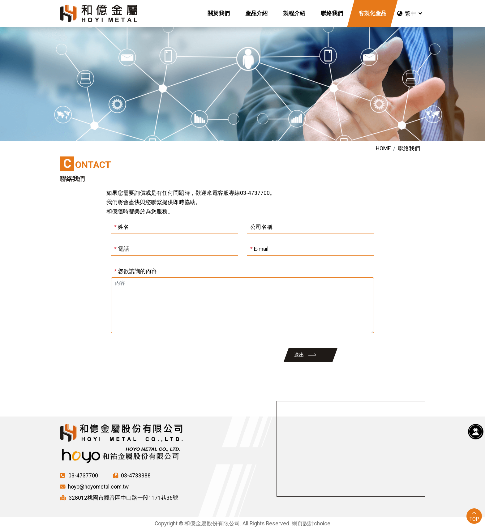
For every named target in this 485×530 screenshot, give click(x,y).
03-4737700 (79, 475)
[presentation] (156, 355)
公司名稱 (261, 227)
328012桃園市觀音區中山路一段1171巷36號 (119, 498)
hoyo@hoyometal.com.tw (94, 487)
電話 (121, 249)
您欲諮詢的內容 (135, 271)
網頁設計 (303, 523)
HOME (383, 148)
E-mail (259, 249)
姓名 (121, 227)
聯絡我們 (409, 148)
